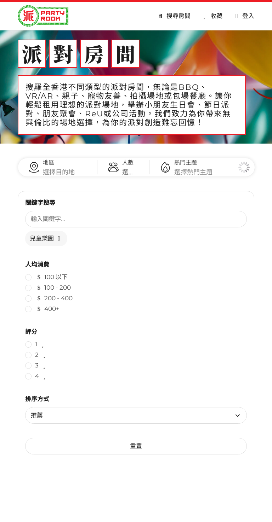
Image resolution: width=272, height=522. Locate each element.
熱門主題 (185, 166)
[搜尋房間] (173, 16)
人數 (128, 166)
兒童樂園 (46, 245)
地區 (48, 166)
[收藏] (211, 16)
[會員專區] (243, 16)
